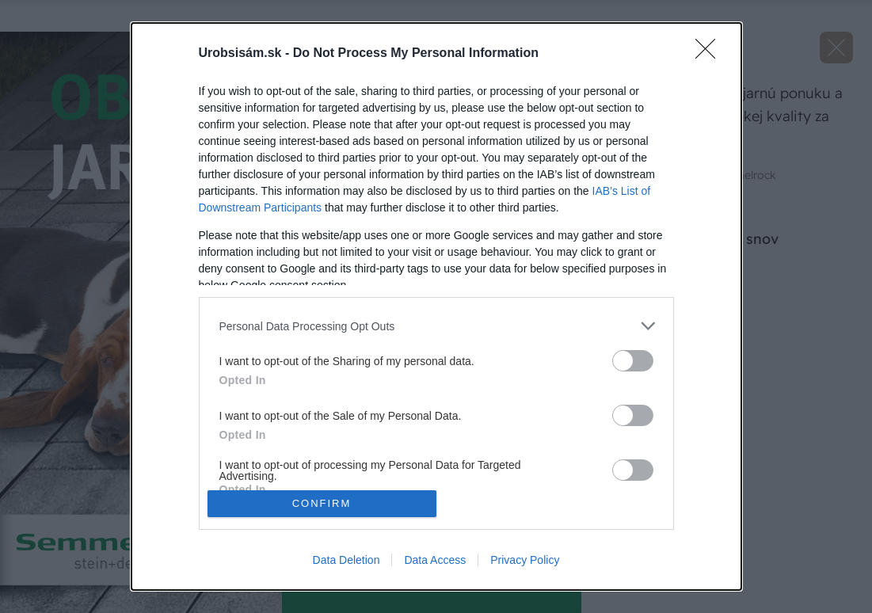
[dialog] (436, 306)
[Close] (710, 54)
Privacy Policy (524, 560)
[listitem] (436, 326)
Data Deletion (346, 560)
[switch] (632, 360)
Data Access (435, 560)
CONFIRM (322, 502)
